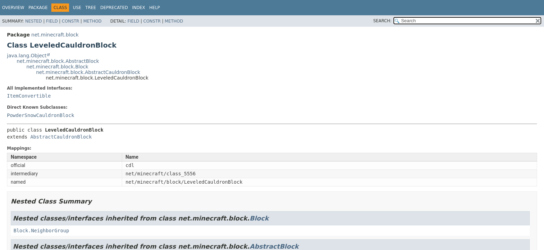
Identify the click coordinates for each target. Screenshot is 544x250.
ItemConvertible (29, 96)
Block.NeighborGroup (41, 230)
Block (259, 218)
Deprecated (114, 7)
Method (92, 21)
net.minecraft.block (54, 35)
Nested (33, 21)
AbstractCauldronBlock (61, 137)
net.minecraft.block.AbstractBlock (58, 61)
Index (138, 7)
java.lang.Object (26, 55)
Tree (90, 7)
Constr (70, 21)
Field (52, 21)
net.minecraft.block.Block (57, 66)
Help (154, 7)
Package (38, 7)
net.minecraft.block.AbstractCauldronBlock (88, 72)
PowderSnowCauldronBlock (40, 115)
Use (77, 7)
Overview (13, 7)
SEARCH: (382, 20)
